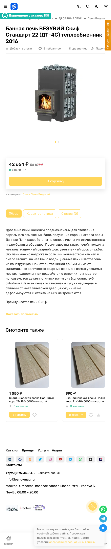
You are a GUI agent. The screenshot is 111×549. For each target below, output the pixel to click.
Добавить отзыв (21, 48)
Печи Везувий (40, 194)
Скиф (26, 194)
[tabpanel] (55, 272)
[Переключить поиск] (88, 6)
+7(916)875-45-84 (19, 473)
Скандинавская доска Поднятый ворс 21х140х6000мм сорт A (88, 399)
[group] (55, 102)
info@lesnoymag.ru (20, 479)
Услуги (43, 450)
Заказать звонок (49, 473)
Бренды (28, 450)
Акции (57, 450)
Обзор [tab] (13, 213)
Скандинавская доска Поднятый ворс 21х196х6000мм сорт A (31, 399)
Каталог (12, 450)
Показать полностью (22, 314)
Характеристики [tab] (40, 214)
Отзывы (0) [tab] (69, 214)
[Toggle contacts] (79, 6)
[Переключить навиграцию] (5, 6)
